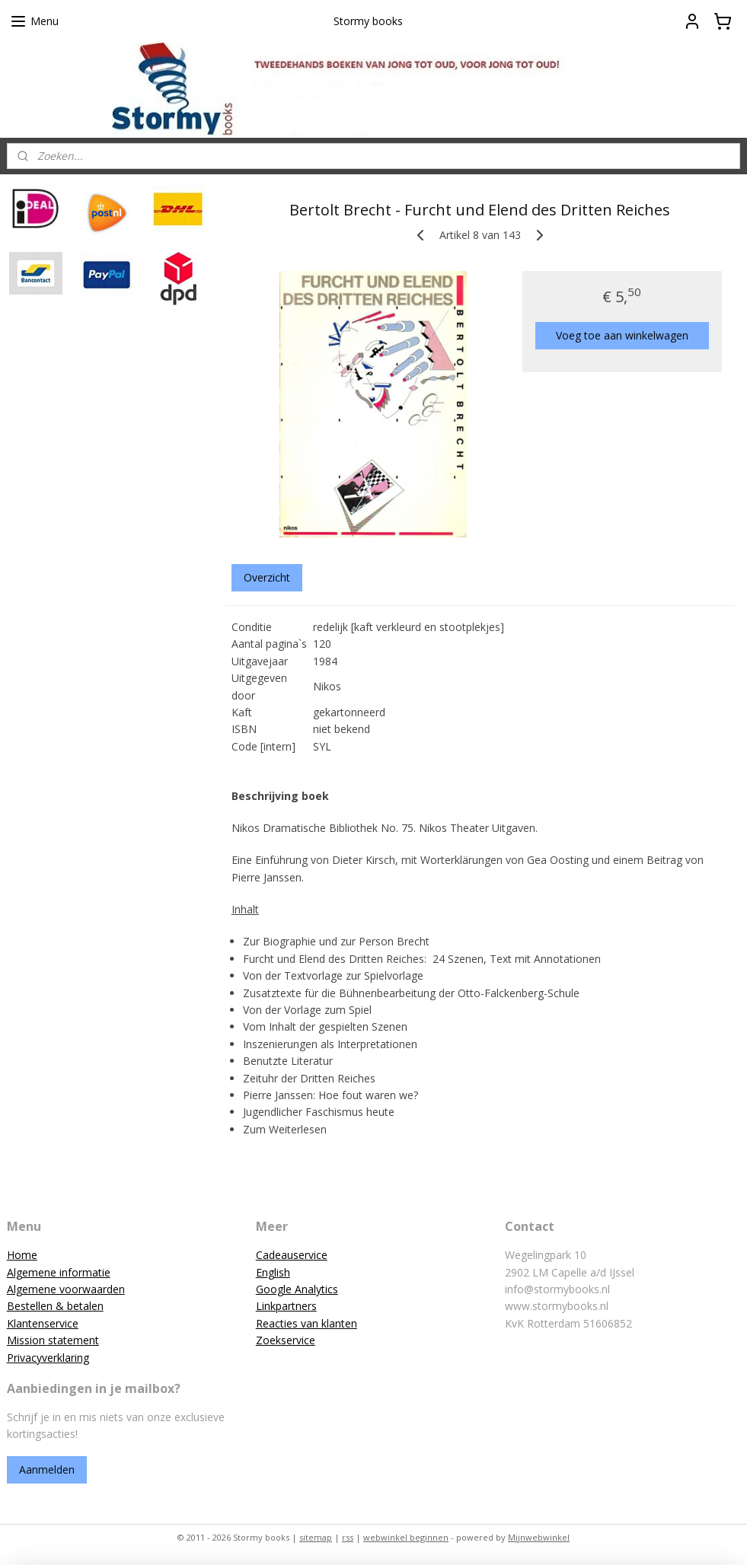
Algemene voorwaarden (66, 1289)
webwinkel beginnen (406, 1537)
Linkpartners (286, 1306)
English (273, 1272)
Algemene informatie (58, 1272)
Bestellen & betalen (55, 1306)
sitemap (315, 1537)
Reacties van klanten (306, 1323)
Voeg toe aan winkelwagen (622, 335)
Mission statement (53, 1340)
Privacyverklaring (48, 1357)
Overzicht (267, 577)
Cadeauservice (291, 1255)
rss (347, 1537)
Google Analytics (297, 1289)
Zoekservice (285, 1340)
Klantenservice (42, 1323)
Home (22, 1255)
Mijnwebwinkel (539, 1537)
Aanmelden (47, 1469)
